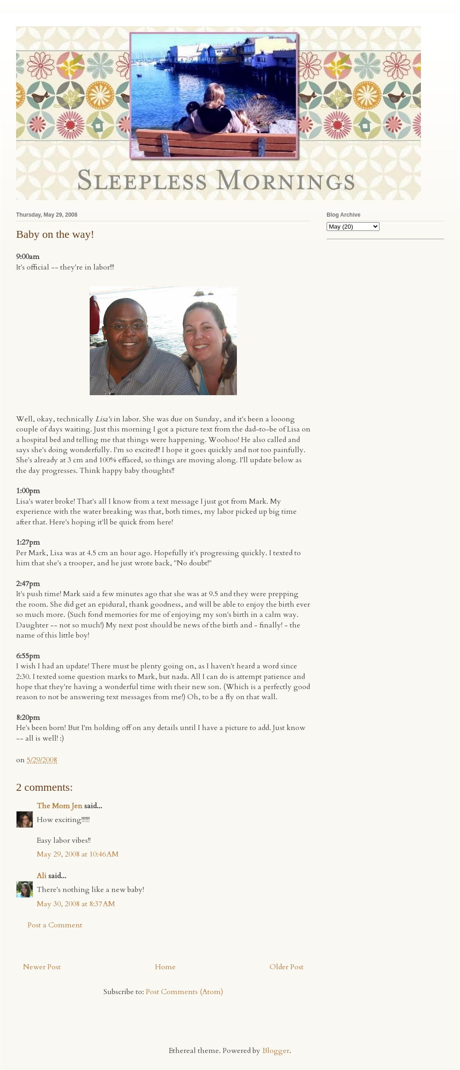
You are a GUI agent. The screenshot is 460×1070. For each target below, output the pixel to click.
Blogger (275, 1051)
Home (165, 967)
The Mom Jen (59, 806)
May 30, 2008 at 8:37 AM (76, 904)
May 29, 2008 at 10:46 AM (78, 854)
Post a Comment (55, 925)
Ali (41, 876)
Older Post (287, 967)
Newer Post (42, 967)
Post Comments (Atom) (184, 992)
